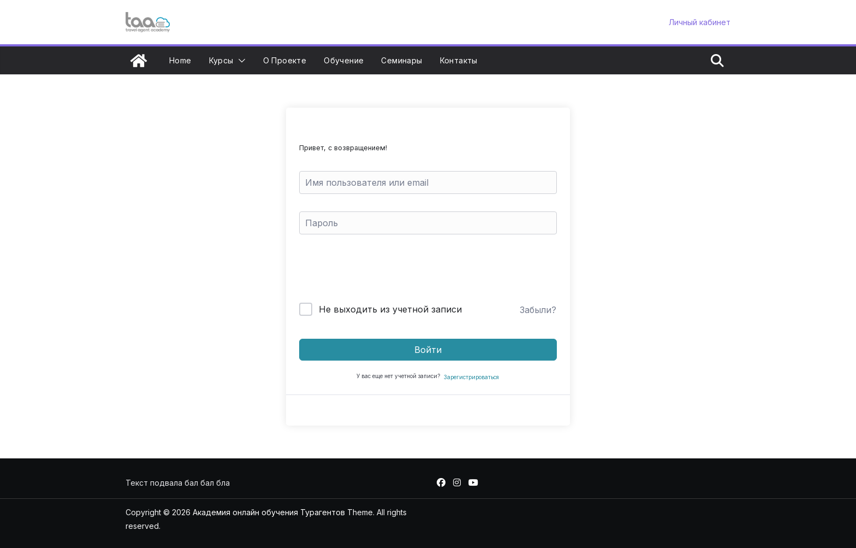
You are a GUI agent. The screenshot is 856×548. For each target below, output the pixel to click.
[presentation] (373, 271)
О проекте (285, 60)
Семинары (401, 60)
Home (180, 60)
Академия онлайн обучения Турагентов (269, 512)
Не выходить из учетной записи (390, 309)
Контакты (459, 60)
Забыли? (538, 309)
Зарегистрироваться (471, 377)
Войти (428, 349)
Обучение (344, 60)
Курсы (221, 60)
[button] (240, 60)
